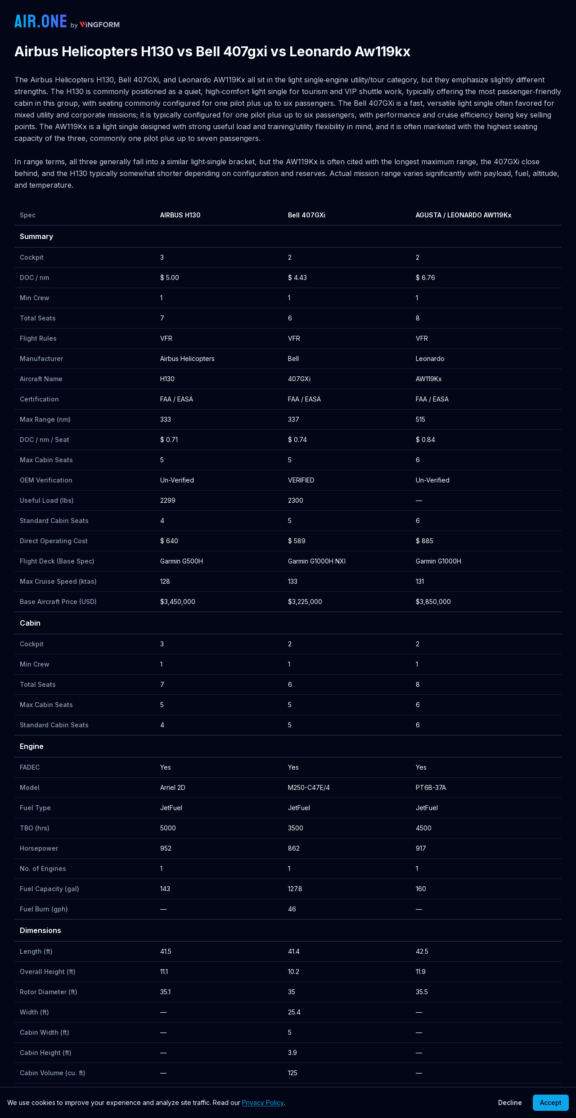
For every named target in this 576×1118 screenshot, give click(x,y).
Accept (551, 1102)
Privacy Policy (263, 1102)
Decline (510, 1102)
